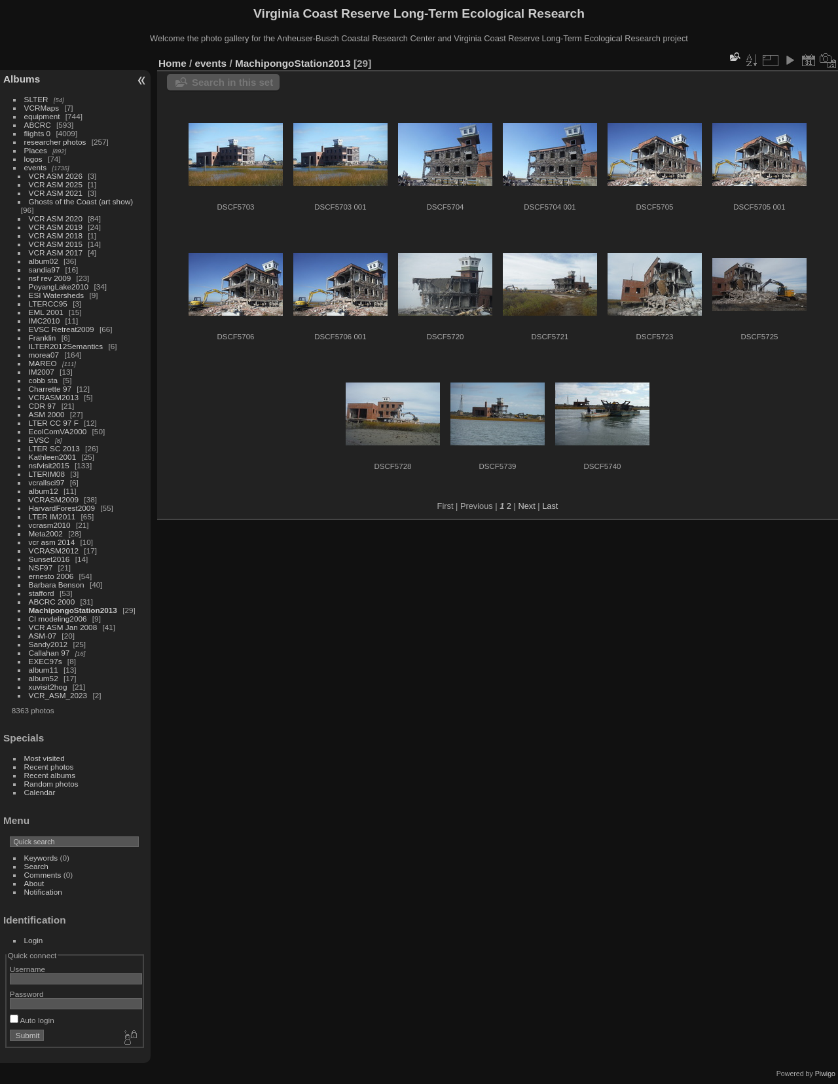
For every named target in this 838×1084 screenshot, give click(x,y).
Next (526, 506)
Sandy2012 (48, 644)
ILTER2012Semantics (66, 346)
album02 (43, 261)
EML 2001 (46, 312)
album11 (43, 669)
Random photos (51, 783)
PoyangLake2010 (59, 286)
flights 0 (37, 133)
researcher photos (55, 142)
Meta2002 (46, 533)
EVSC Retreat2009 (61, 329)
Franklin (42, 337)
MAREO (43, 363)
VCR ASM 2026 (55, 176)
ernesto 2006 (51, 576)
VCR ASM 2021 (55, 193)
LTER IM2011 (52, 516)
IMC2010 (44, 320)
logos (33, 159)
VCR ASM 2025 (55, 184)
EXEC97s (45, 661)
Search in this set (232, 82)
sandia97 (44, 269)
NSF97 (41, 567)
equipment (42, 116)
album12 (43, 491)
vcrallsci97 (47, 482)
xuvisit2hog (48, 686)
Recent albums (49, 775)
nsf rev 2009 (50, 278)
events (35, 167)
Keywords (41, 857)
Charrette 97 (50, 388)
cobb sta (43, 380)
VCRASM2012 (54, 550)
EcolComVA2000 (58, 431)
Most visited (44, 758)
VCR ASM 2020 (55, 218)
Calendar (40, 792)
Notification (43, 892)
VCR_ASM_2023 (58, 695)
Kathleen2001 (53, 457)
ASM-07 (43, 635)
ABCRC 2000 (52, 601)
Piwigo (825, 1073)
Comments (43, 874)
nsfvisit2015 (49, 465)
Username (27, 969)
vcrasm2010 (50, 525)
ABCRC (37, 125)
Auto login (32, 1020)
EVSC (39, 440)
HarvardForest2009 (62, 508)
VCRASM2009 (54, 499)
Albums (21, 78)
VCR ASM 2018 (55, 235)
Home (172, 63)
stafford (41, 593)
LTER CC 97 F (54, 423)
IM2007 (41, 371)
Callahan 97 (49, 652)
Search (36, 866)
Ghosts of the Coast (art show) (81, 201)
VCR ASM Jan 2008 (63, 627)
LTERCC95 (48, 303)
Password (27, 994)
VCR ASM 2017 (55, 252)
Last (550, 506)
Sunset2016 (49, 559)
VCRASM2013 (54, 397)
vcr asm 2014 (52, 542)
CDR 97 (42, 406)
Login (33, 940)
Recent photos (49, 766)
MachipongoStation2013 (73, 610)
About (34, 883)
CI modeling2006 (58, 618)
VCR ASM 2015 (55, 244)
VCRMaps (42, 107)
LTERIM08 (47, 474)
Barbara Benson (56, 584)
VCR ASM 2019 (55, 227)
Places (35, 150)
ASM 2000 (47, 414)
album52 (43, 678)
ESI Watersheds (56, 295)
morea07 (44, 354)
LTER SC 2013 (54, 448)
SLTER (36, 99)
